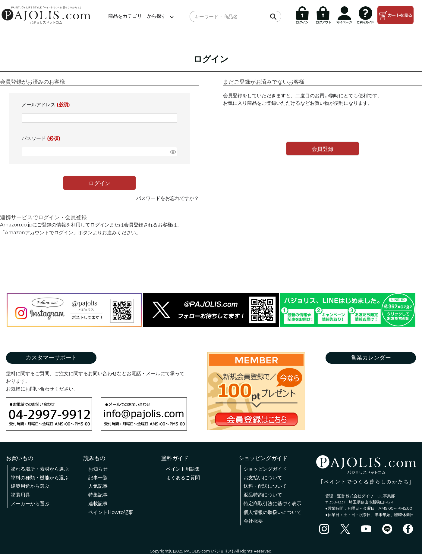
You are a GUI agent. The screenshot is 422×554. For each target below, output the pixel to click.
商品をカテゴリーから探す (137, 16)
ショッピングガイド (265, 469)
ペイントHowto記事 (110, 512)
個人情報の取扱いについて (272, 512)
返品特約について (263, 495)
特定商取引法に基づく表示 (272, 503)
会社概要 (253, 521)
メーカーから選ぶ (30, 503)
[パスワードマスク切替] (172, 151)
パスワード (41, 138)
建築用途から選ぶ (30, 486)
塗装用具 (20, 495)
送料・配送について (265, 486)
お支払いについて (263, 478)
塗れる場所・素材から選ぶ (40, 469)
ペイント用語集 (183, 469)
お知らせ (98, 469)
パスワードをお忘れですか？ (167, 198)
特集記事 (98, 495)
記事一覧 (98, 478)
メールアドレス (46, 104)
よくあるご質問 (183, 478)
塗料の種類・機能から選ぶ (40, 478)
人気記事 (98, 486)
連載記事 (98, 503)
